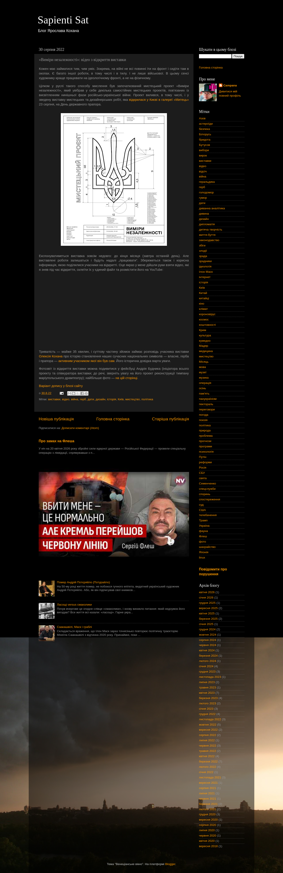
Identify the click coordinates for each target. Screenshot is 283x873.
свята (203, 478)
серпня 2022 (207, 735)
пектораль (206, 404)
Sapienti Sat (63, 20)
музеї (202, 372)
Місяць (203, 361)
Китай (203, 293)
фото (202, 541)
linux (202, 557)
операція (205, 383)
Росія (202, 467)
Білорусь (205, 134)
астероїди (206, 123)
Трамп (203, 520)
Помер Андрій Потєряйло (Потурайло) (83, 582)
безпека (204, 129)
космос (204, 319)
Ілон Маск (206, 271)
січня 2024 (206, 666)
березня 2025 (208, 618)
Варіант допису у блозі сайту (61, 386)
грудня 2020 (207, 814)
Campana (230, 85)
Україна (204, 525)
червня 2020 (207, 835)
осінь (202, 388)
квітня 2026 (207, 592)
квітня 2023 (207, 692)
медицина (206, 351)
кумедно (204, 340)
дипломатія (207, 224)
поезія (203, 420)
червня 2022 (207, 745)
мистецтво (132, 399)
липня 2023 (207, 682)
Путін (202, 457)
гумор (203, 197)
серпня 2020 (207, 825)
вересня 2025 (208, 608)
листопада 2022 (210, 719)
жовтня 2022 (207, 724)
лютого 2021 (207, 809)
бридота (204, 139)
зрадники (205, 261)
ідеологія (205, 266)
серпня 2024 (207, 640)
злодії (203, 250)
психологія (206, 451)
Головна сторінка (113, 419)
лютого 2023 (207, 703)
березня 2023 (208, 698)
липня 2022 (207, 740)
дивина (204, 213)
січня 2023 (206, 708)
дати (91, 399)
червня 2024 (207, 645)
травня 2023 (207, 687)
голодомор (206, 192)
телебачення (208, 515)
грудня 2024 (207, 629)
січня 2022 (206, 772)
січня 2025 (206, 624)
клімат (203, 309)
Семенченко (207, 483)
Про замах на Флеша (56, 441)
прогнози (205, 441)
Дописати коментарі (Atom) (80, 428)
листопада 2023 (210, 677)
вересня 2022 (208, 729)
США (202, 510)
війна (74, 399)
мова (202, 367)
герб (83, 399)
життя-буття (207, 234)
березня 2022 (208, 761)
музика (204, 377)
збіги (202, 245)
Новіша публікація (56, 419)
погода (203, 414)
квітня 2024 (207, 650)
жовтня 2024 (207, 634)
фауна (203, 531)
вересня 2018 (208, 846)
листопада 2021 (210, 777)
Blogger (170, 864)
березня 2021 (208, 804)
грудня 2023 (207, 671)
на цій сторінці (126, 378)
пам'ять (204, 393)
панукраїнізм (208, 398)
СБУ (202, 473)
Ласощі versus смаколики (74, 604)
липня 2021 (207, 793)
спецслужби (207, 488)
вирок (203, 155)
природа (204, 430)
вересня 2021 (208, 782)
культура (205, 335)
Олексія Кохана (51, 356)
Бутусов (204, 145)
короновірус (207, 314)
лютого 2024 (207, 661)
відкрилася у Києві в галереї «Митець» (159, 99)
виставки (54, 399)
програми (205, 446)
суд (201, 504)
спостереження (209, 499)
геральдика (207, 181)
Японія (203, 552)
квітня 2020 (207, 841)
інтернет (204, 277)
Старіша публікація (170, 419)
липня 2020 (207, 830)
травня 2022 (207, 751)
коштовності (207, 324)
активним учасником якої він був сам (86, 361)
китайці (204, 298)
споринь (204, 494)
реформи (205, 462)
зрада (203, 256)
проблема (206, 435)
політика (147, 399)
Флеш (203, 536)
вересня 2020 (208, 819)
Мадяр (203, 345)
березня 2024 (208, 655)
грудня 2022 (207, 714)
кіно (201, 303)
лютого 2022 (207, 766)
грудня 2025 (207, 602)
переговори (207, 409)
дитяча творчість (210, 229)
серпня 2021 (207, 788)
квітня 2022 (207, 756)
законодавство (209, 240)
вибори (204, 150)
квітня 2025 (207, 613)
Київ (121, 399)
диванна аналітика (212, 208)
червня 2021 (207, 798)
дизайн (100, 399)
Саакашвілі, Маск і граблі (74, 627)
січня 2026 (206, 597)
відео (65, 399)
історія (111, 399)
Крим (202, 330)
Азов (202, 118)
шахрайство (207, 547)
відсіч (203, 171)
